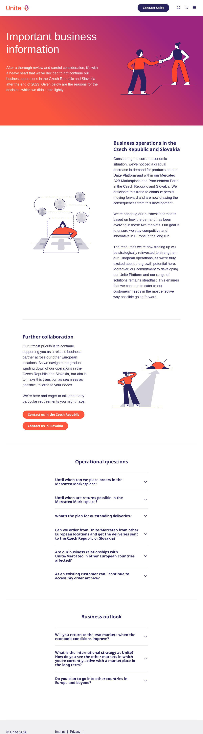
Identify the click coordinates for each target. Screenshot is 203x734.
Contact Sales (153, 8)
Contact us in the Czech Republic (53, 414)
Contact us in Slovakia (45, 426)
